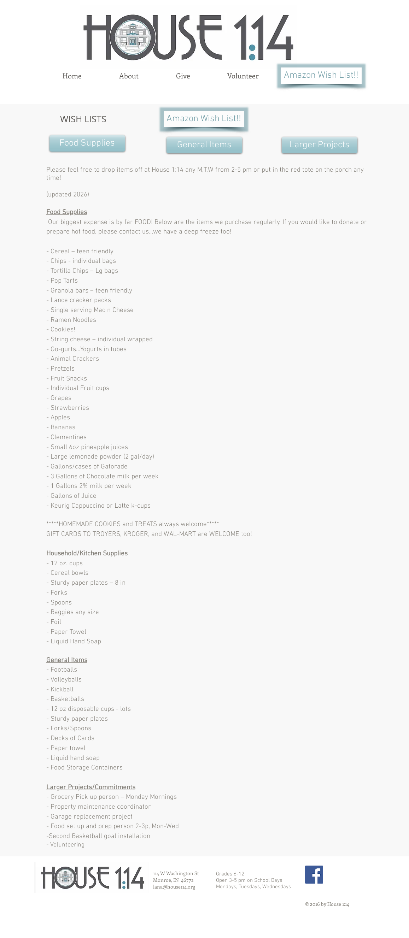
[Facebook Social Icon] (314, 875)
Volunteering (67, 845)
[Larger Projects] (319, 145)
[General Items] (204, 145)
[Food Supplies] (87, 143)
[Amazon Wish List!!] (321, 75)
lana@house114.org (174, 886)
